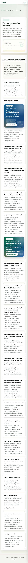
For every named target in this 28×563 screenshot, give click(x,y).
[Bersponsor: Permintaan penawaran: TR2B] (14, 116)
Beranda (3, 10)
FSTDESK (3, 2)
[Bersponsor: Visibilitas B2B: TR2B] (14, 247)
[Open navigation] (25, 2)
